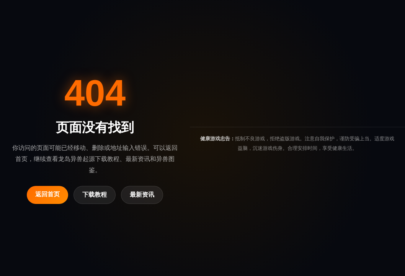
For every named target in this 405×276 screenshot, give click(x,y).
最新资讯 (142, 194)
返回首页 (47, 194)
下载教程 (94, 194)
